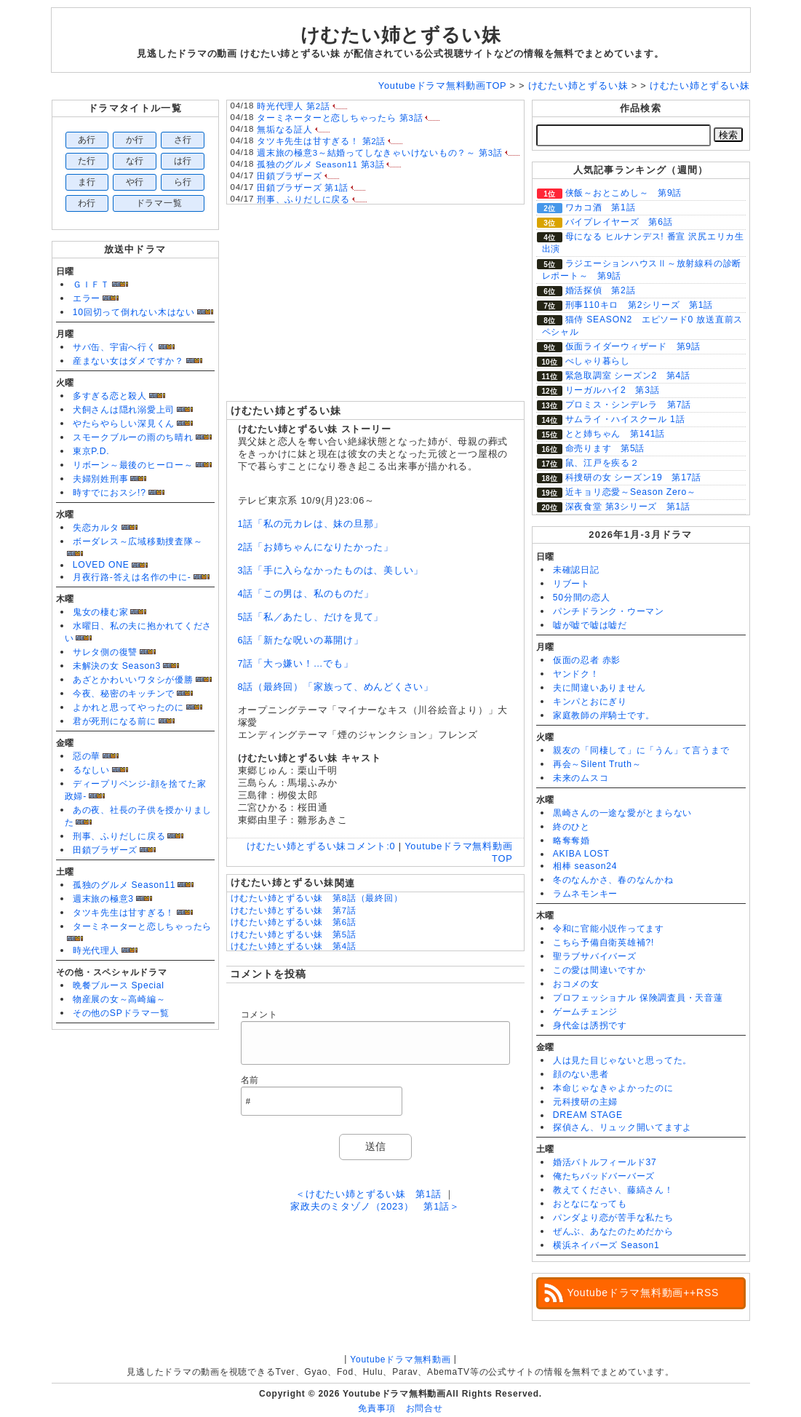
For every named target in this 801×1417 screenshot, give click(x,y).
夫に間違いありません (599, 688)
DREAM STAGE (588, 1115)
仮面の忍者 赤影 (587, 660)
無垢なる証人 (285, 129)
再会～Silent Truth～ (597, 764)
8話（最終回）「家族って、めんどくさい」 (336, 686)
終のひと (571, 827)
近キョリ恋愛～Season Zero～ (630, 492)
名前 (250, 1080)
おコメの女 (576, 984)
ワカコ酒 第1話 (600, 207)
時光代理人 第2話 (293, 106)
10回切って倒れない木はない (134, 312)
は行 (183, 161)
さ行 (183, 140)
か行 (135, 140)
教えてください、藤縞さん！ (613, 1190)
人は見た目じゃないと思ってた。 (623, 1060)
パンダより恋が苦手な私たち (613, 1217)
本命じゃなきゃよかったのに (613, 1088)
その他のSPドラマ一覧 (121, 1013)
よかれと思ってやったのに (128, 707)
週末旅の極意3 (103, 899)
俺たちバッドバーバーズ (604, 1176)
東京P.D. (91, 451)
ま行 (87, 182)
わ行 (87, 203)
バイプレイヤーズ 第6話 (619, 222)
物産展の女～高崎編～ (119, 999)
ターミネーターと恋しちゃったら (142, 926)
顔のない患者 (581, 1074)
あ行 (87, 140)
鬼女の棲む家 (101, 612)
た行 (87, 161)
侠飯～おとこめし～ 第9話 (623, 193)
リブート (571, 584)
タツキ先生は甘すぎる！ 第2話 (321, 141)
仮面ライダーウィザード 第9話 (633, 346)
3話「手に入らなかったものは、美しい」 (331, 570)
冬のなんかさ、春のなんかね (613, 880)
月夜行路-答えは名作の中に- (132, 577)
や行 (135, 182)
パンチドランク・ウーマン (608, 611)
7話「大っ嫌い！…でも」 (296, 663)
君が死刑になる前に (114, 721)
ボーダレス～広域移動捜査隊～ (138, 541)
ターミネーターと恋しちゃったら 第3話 (340, 118)
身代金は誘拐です (590, 1025)
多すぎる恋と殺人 (110, 396)
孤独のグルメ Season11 (124, 885)
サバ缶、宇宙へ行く (114, 347)
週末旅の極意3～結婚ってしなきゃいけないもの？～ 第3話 (380, 152)
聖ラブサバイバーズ (595, 956)
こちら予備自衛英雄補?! (603, 942)
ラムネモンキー (585, 894)
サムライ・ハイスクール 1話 (625, 419)
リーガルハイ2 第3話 (612, 390)
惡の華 (86, 756)
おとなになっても (590, 1204)
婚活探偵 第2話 (600, 290)
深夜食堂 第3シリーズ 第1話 (627, 506)
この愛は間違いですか (599, 970)
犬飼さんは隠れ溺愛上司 (124, 410)
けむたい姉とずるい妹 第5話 (293, 934)
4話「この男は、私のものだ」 (306, 593)
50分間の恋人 (581, 597)
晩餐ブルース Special (118, 985)
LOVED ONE (101, 565)
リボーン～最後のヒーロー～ (133, 465)
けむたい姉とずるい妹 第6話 (293, 922)
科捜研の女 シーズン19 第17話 (633, 477)
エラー (86, 298)
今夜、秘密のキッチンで (124, 693)
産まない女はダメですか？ (128, 361)
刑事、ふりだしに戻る (119, 836)
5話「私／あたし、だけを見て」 (311, 616)
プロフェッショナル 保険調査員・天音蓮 (638, 998)
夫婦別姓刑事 (101, 479)
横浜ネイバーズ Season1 (606, 1245)
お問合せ (424, 1408)
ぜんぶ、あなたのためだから (613, 1231)
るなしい (91, 770)
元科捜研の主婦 (585, 1102)
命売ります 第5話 (605, 448)
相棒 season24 (585, 866)
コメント (259, 1014)
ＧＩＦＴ (91, 284)
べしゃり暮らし (597, 361)
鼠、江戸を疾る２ (602, 463)
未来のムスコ (581, 778)
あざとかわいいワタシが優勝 (133, 680)
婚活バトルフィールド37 (605, 1162)
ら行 (183, 182)
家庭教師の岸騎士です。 (604, 715)
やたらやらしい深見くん (124, 423)
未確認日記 (576, 570)
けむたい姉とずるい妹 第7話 (293, 910)
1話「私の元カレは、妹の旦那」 (311, 523)
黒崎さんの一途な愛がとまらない (623, 813)
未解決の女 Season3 (117, 666)
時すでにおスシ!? (109, 493)
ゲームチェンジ (585, 1012)
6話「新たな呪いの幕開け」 (301, 640)
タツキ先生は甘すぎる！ (124, 913)
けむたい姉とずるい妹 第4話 (293, 946)
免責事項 (376, 1408)
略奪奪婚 (571, 840)
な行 (135, 161)
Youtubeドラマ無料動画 (400, 1359)
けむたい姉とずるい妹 (400, 35)
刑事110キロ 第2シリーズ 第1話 (639, 305)
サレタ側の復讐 (105, 652)
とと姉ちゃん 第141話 (615, 434)
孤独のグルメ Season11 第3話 (320, 164)
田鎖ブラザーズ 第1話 (302, 187)
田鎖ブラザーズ (105, 850)
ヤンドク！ (576, 674)
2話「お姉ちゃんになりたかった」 (316, 546)
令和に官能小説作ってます (608, 929)
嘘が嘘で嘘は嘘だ (590, 625)
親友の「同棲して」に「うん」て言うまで (641, 750)
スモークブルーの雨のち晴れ (133, 437)
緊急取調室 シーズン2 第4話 (627, 375)
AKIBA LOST (581, 854)
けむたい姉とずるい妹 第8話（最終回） (317, 898)
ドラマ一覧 (159, 203)
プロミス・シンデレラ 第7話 (628, 405)
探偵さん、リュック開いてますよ (623, 1127)
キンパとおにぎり (590, 701)
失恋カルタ (96, 528)
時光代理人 (96, 950)
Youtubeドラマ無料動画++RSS (643, 1292)
